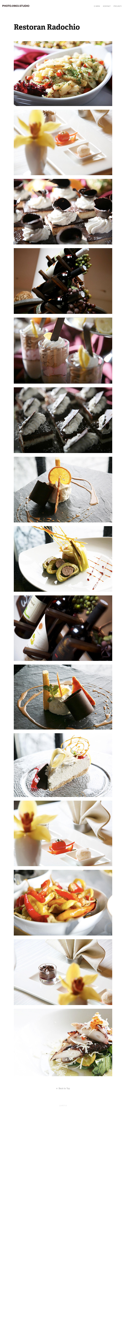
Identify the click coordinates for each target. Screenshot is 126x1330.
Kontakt (107, 6)
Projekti (118, 6)
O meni (97, 6)
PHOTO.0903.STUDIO (15, 6)
